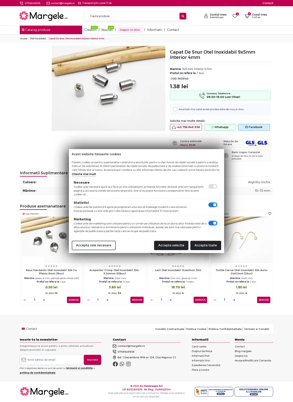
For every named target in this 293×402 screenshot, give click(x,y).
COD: (174, 78)
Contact (268, 3)
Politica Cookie (196, 328)
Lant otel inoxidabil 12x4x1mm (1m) (178, 270)
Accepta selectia (171, 245)
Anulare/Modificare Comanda (253, 360)
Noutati (107, 30)
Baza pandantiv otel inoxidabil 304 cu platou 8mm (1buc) (51, 272)
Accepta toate (206, 245)
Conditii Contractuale (169, 328)
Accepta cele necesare (93, 245)
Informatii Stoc (201, 360)
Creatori (90, 30)
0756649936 (32, 3)
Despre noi (241, 355)
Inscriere (92, 359)
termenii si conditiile (79, 367)
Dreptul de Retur (202, 350)
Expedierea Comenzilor (206, 364)
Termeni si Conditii (256, 328)
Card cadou (199, 346)
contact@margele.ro (61, 3)
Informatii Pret (201, 355)
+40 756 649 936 (186, 127)
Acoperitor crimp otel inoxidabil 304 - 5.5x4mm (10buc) (114, 272)
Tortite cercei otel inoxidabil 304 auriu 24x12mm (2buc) (241, 272)
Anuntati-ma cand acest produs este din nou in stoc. (210, 109)
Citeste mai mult (84, 174)
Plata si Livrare (200, 369)
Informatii (154, 30)
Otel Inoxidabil (38, 38)
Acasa (23, 38)
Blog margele (243, 350)
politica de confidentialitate (37, 372)
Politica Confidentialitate (225, 328)
